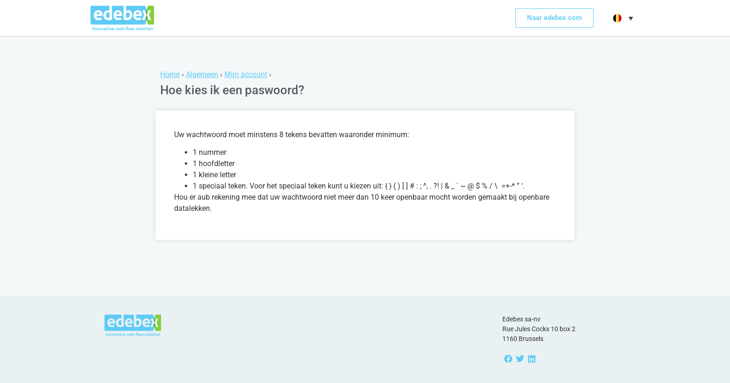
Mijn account (245, 74)
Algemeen (202, 74)
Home (170, 74)
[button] (622, 18)
